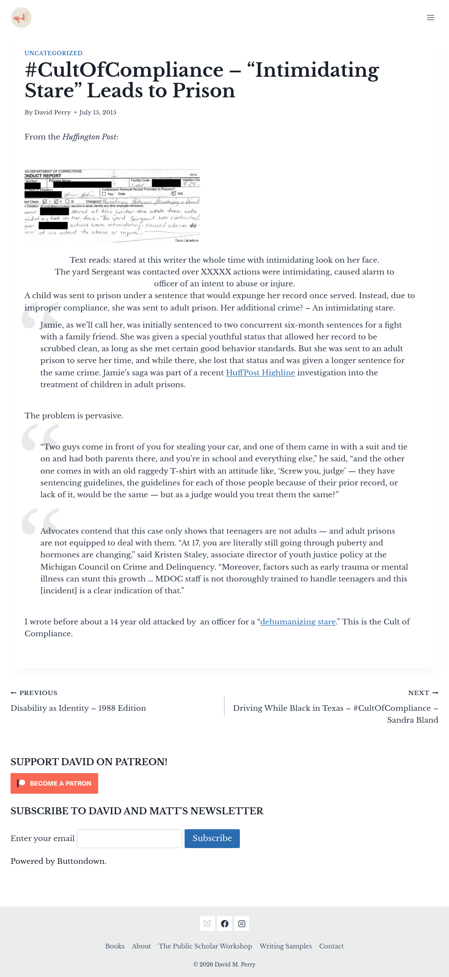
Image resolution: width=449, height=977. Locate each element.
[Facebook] (224, 923)
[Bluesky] (207, 923)
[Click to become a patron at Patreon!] (224, 783)
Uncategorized (53, 53)
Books (115, 946)
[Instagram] (241, 923)
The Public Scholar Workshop (205, 946)
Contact (331, 946)
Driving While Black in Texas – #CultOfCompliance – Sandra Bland (335, 706)
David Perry (52, 112)
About (141, 946)
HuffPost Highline (260, 373)
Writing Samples (286, 946)
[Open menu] (430, 17)
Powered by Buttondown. (59, 861)
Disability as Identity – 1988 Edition (114, 700)
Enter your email (43, 838)
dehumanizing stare (298, 622)
